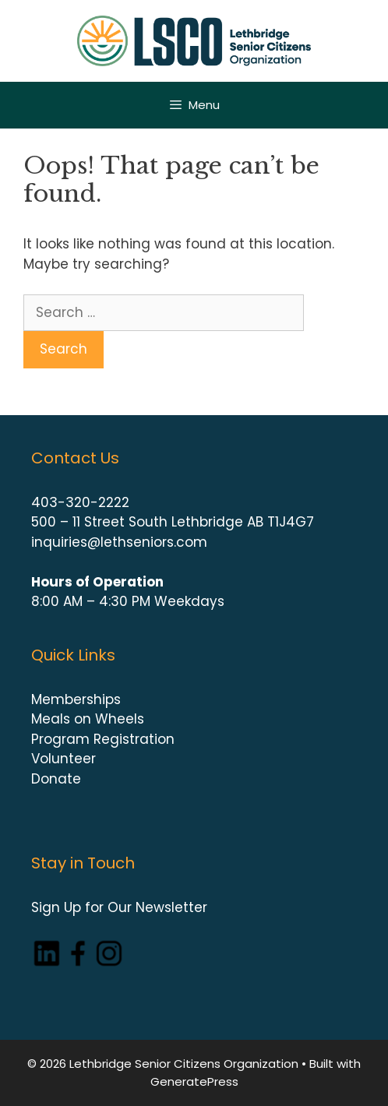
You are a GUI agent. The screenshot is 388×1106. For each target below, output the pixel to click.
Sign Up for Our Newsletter (119, 907)
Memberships (76, 699)
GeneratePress (194, 1081)
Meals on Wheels (87, 719)
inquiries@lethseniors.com (119, 542)
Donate (56, 779)
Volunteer (63, 758)
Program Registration (103, 739)
